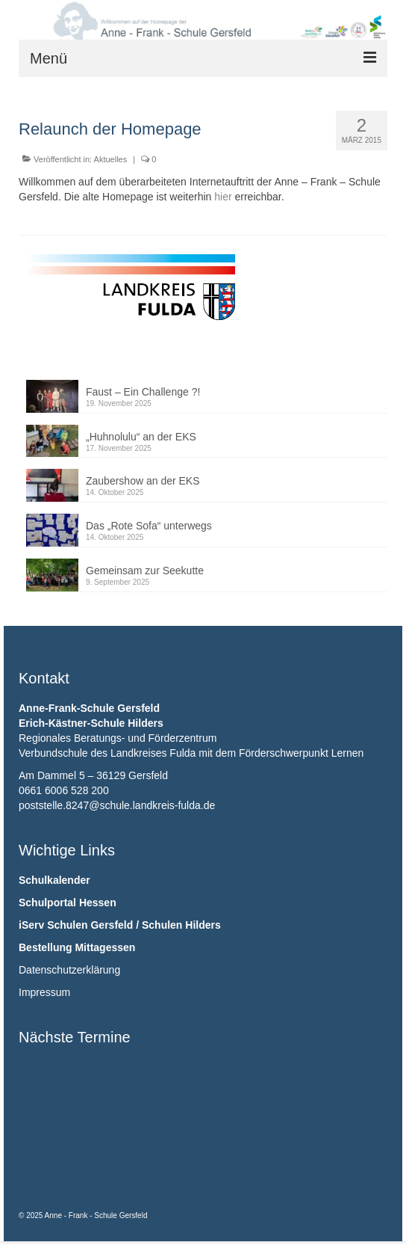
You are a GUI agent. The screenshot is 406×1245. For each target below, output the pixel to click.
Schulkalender (54, 880)
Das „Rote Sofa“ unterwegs (149, 526)
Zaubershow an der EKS (143, 481)
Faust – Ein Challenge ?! (143, 392)
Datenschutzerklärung (69, 970)
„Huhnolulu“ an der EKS (141, 437)
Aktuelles (111, 159)
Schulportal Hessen (67, 903)
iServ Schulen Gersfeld (76, 925)
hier (222, 197)
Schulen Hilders (181, 925)
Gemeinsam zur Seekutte (145, 571)
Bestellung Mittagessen (77, 947)
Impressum (44, 992)
